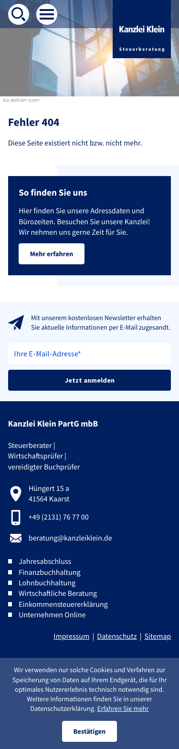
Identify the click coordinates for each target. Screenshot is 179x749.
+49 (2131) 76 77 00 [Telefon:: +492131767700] (59, 517)
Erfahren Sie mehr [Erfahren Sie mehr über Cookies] (122, 708)
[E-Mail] (89, 353)
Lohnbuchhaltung (47, 583)
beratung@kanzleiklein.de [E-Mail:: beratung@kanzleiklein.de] (70, 538)
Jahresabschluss (45, 561)
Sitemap (158, 636)
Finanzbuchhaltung (50, 572)
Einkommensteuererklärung (63, 604)
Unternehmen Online (52, 615)
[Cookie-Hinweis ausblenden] (89, 731)
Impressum (71, 636)
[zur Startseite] (142, 29)
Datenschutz (117, 636)
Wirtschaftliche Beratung (58, 593)
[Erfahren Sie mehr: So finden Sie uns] (51, 253)
